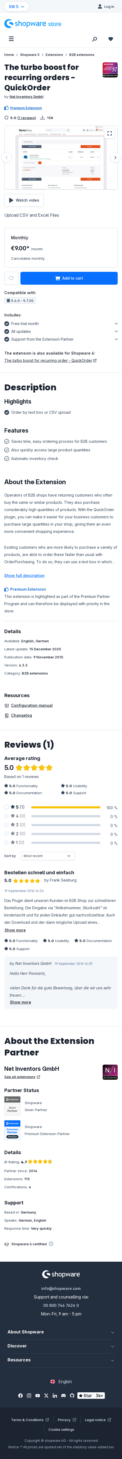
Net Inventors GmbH (26, 96)
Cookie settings (61, 1429)
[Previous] (6, 157)
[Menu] (11, 38)
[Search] (95, 38)
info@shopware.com (61, 1288)
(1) (18, 807)
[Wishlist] (111, 38)
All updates (17, 331)
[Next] (115, 157)
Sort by (10, 856)
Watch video (24, 200)
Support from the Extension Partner (39, 338)
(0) (18, 816)
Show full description (24, 575)
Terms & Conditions (30, 1419)
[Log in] (106, 6)
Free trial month (21, 323)
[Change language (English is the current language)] (61, 1381)
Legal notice (98, 1419)
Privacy (67, 1419)
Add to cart (69, 278)
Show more (15, 930)
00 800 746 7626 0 (61, 1305)
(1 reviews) (26, 118)
